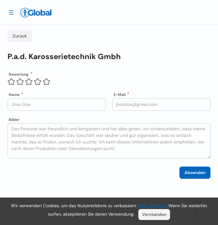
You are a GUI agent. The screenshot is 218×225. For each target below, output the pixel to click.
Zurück (20, 36)
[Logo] (35, 12)
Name (14, 94)
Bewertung (19, 74)
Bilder (14, 119)
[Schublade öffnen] (11, 12)
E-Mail (119, 94)
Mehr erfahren (151, 205)
